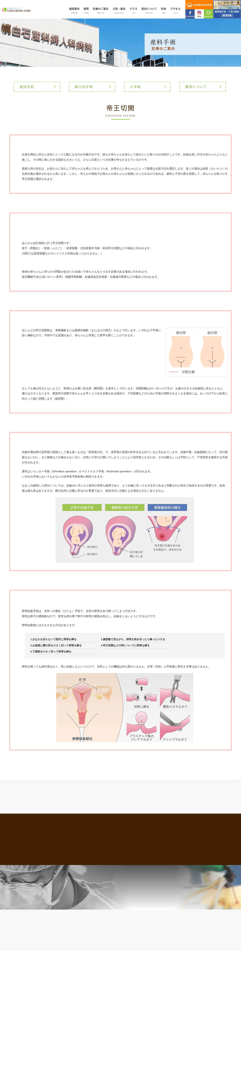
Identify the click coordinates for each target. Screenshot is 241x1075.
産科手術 (26, 86)
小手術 (135, 86)
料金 (163, 10)
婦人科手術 (84, 86)
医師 (86, 10)
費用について (196, 86)
